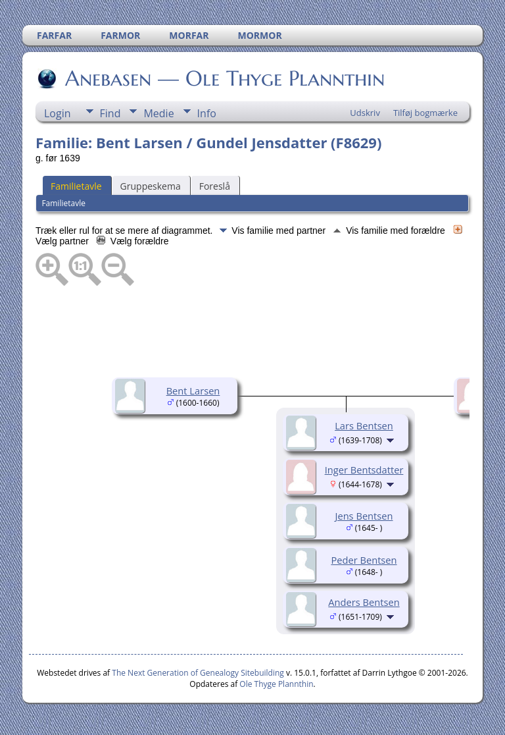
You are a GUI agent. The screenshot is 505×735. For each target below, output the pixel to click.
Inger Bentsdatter (364, 469)
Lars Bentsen (364, 425)
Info (206, 113)
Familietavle (76, 186)
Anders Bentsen (363, 602)
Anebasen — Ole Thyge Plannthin (224, 78)
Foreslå (214, 186)
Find (110, 113)
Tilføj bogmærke (425, 113)
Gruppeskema (150, 186)
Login (57, 113)
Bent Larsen (193, 390)
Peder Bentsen (364, 559)
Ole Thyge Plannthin (276, 684)
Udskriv (365, 113)
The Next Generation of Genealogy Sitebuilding (198, 672)
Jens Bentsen (364, 515)
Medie (158, 113)
